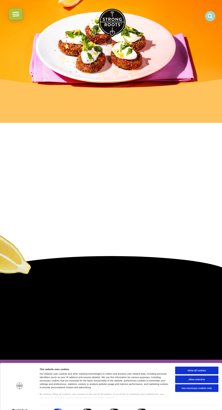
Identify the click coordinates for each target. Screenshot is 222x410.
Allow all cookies (197, 363)
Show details (159, 404)
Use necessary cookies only (197, 381)
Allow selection (196, 372)
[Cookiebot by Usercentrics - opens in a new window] (19, 404)
